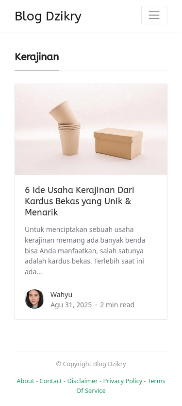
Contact (50, 380)
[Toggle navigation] (154, 15)
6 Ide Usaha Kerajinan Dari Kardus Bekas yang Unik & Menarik (79, 201)
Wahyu (61, 294)
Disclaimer (82, 380)
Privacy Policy (122, 380)
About (25, 380)
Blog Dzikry (48, 16)
